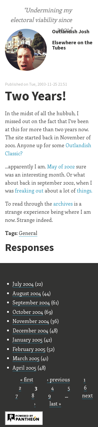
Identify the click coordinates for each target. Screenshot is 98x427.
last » (55, 403)
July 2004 (23, 283)
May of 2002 (61, 166)
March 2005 (26, 358)
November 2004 (31, 320)
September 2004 (31, 302)
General (28, 232)
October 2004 (28, 311)
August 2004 (27, 293)
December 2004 (30, 330)
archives (63, 203)
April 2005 (24, 367)
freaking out (29, 190)
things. (84, 190)
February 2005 (29, 349)
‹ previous (58, 379)
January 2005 (28, 339)
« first (26, 379)
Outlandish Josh (70, 31)
